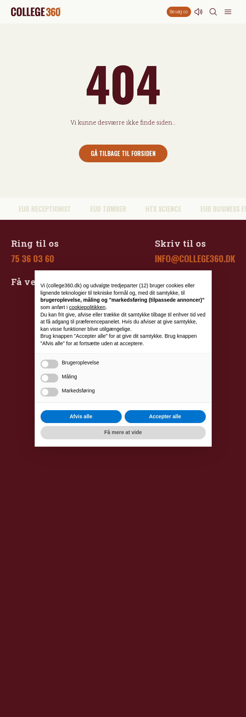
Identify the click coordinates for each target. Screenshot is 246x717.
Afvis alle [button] (81, 416)
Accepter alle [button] (165, 416)
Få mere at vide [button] (123, 432)
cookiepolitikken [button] (87, 307)
